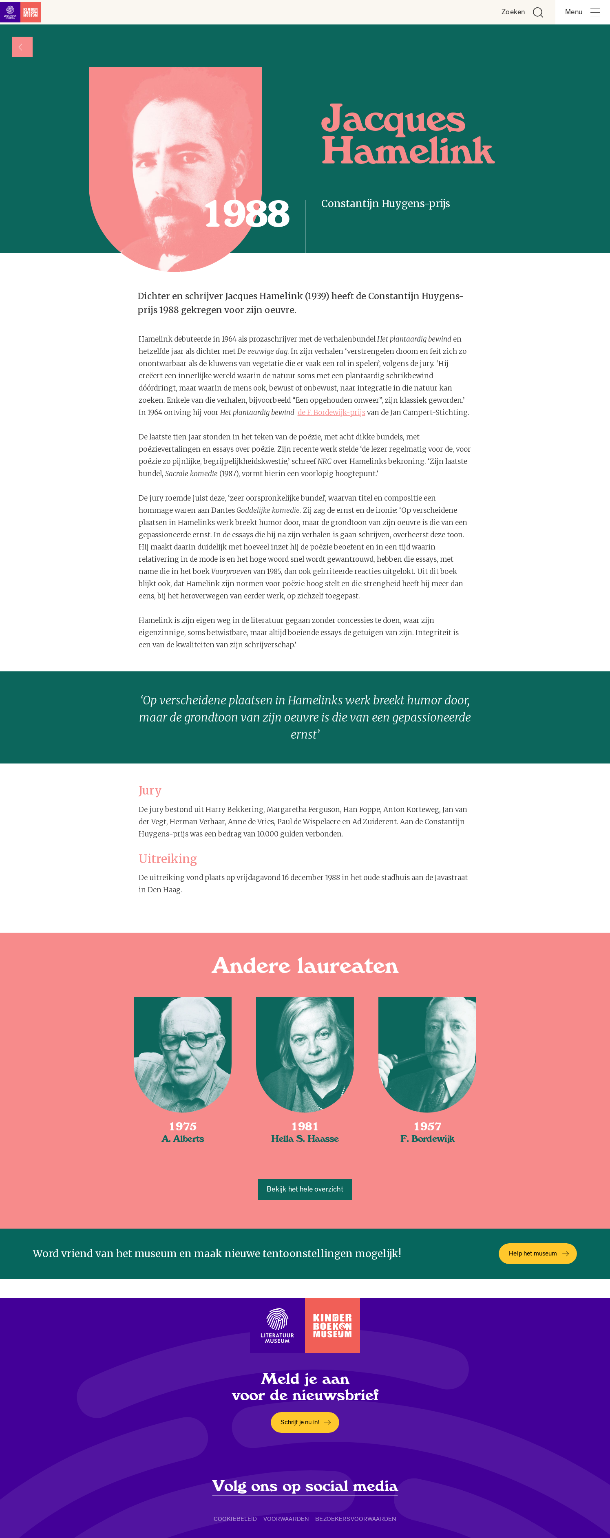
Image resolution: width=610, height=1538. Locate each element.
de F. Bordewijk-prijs (331, 412)
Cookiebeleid (235, 1519)
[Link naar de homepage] (24, 12)
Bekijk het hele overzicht (305, 1189)
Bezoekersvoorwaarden (355, 1519)
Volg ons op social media (305, 1486)
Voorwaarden (286, 1519)
